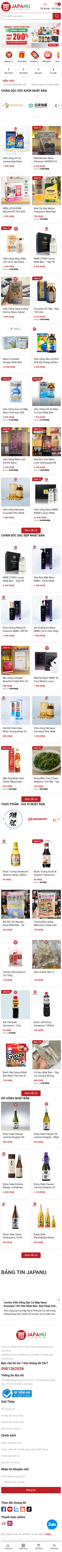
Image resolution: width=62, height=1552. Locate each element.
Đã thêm (23, 71)
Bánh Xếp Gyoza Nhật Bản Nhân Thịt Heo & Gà (15, 1075)
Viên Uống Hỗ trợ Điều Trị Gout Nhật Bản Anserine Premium (46, 412)
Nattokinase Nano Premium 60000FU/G (45, 160)
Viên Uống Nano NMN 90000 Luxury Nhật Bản (46, 513)
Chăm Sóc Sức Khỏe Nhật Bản (24, 90)
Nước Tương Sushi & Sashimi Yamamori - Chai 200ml (45, 875)
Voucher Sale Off (35, 61)
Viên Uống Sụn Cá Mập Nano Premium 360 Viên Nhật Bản (15, 412)
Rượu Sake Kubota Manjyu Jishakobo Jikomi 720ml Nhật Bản (13, 1189)
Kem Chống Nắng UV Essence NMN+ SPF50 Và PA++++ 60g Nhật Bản (15, 632)
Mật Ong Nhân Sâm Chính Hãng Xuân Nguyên (13, 781)
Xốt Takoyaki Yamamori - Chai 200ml (12, 1025)
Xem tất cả (31, 530)
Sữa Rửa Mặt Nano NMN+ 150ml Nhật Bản (44, 581)
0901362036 (12, 1368)
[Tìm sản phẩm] (31, 16)
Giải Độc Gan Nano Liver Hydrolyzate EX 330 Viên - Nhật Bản (45, 462)
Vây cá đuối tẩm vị (44, 972)
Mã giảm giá (47, 61)
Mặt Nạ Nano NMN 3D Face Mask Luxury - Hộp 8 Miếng (46, 681)
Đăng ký (31, 1490)
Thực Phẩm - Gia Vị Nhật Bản (23, 804)
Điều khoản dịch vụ (11, 1428)
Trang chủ (8, 1548)
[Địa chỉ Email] (31, 1482)
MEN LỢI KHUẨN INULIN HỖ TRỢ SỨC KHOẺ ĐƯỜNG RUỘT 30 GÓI (14, 213)
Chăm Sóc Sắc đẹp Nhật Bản (22, 535)
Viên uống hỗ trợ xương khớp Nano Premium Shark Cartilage (12, 163)
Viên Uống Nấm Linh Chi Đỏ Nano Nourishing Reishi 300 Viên (15, 464)
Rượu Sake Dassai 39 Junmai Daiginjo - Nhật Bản (46, 1137)
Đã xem (38, 71)
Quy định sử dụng (10, 1462)
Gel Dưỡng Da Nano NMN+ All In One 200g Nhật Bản (46, 631)
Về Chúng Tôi (8, 1409)
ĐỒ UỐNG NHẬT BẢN (15, 1098)
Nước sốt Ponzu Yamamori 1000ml (44, 1024)
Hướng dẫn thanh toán (12, 1422)
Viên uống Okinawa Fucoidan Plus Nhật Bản (13, 513)
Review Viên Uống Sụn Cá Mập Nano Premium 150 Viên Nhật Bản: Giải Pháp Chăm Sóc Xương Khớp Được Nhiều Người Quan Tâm (31, 1307)
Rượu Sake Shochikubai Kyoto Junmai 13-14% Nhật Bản (45, 1239)
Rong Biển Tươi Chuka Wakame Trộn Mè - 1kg (46, 780)
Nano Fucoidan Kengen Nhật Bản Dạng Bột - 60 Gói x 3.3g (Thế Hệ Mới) (13, 363)
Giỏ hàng (56, 6)
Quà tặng (22, 61)
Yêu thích (8, 71)
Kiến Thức (9, 81)
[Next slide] (59, 1299)
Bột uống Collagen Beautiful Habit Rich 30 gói (15, 681)
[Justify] (56, 16)
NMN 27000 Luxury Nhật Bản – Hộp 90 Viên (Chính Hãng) (44, 262)
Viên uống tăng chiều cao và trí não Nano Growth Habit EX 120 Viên (14, 263)
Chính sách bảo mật (11, 1443)
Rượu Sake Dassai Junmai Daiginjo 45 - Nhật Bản (14, 1137)
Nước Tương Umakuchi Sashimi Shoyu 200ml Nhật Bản (15, 875)
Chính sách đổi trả (10, 1456)
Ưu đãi (53, 71)
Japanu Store (9, 61)
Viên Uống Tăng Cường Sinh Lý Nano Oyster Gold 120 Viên (15, 312)
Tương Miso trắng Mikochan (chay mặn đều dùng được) (45, 925)
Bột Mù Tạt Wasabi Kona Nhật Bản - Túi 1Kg (13, 925)
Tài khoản (54, 1548)
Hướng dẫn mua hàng (12, 1415)
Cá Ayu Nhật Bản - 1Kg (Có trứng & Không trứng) (46, 1075)
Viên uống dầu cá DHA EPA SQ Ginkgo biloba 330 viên (46, 362)
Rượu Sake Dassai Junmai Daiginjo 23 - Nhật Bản (45, 1187)
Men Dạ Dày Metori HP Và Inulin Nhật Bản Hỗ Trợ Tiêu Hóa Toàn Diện (34, 84)
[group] (31, 35)
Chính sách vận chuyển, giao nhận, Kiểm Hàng (24, 1449)
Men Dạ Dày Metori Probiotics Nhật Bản (45, 210)
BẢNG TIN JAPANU (23, 1272)
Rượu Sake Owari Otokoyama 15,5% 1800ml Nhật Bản (12, 1237)
